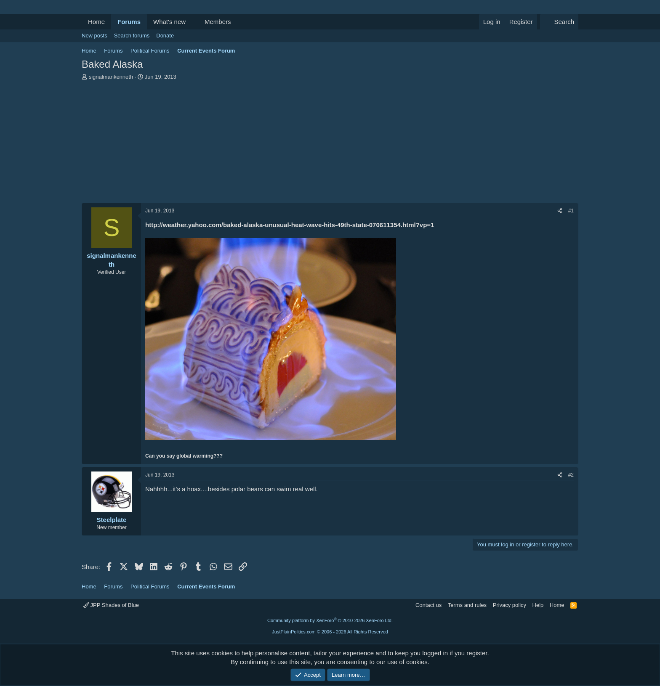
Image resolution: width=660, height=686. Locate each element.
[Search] (559, 21)
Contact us (428, 605)
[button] (192, 21)
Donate (165, 35)
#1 (571, 211)
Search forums (132, 35)
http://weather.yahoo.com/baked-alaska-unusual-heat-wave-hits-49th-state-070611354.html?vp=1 (289, 224)
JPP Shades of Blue (111, 605)
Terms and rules (467, 605)
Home (96, 21)
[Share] (559, 211)
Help (538, 605)
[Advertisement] (330, 144)
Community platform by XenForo (330, 620)
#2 (571, 475)
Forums (129, 21)
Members (218, 21)
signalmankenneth (111, 77)
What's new (169, 21)
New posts (94, 35)
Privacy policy (509, 605)
